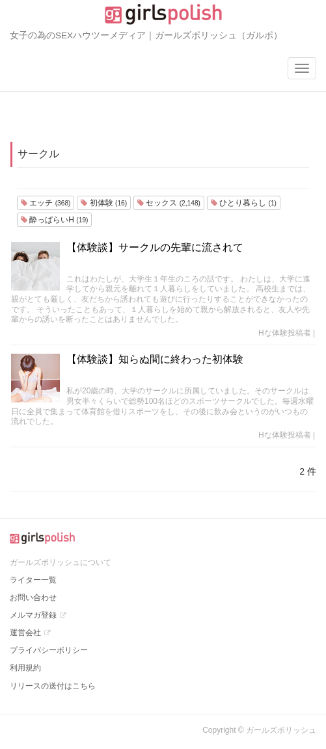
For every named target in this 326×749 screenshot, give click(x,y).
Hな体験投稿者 (284, 332)
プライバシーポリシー (49, 650)
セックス (168, 202)
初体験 (104, 202)
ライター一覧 (33, 580)
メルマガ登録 (33, 615)
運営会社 (25, 632)
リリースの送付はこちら (53, 685)
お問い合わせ (33, 597)
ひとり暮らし (244, 202)
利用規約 (25, 667)
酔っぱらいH (54, 219)
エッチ (45, 202)
